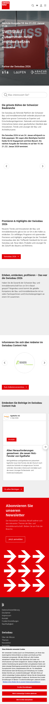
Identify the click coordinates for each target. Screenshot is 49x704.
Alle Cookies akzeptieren (24, 700)
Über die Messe (8, 637)
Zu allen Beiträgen (11, 489)
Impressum (6, 615)
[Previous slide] (6, 166)
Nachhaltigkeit (7, 624)
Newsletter (6, 643)
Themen (5, 640)
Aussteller (6, 646)
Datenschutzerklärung (11, 610)
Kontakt (5, 618)
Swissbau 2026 (10, 256)
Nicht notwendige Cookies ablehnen (24, 693)
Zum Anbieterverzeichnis (14, 387)
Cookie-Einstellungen (10, 621)
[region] (24, 675)
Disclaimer (6, 613)
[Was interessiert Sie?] (24, 95)
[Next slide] (42, 166)
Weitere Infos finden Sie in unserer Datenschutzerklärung (21, 682)
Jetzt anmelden (15, 539)
